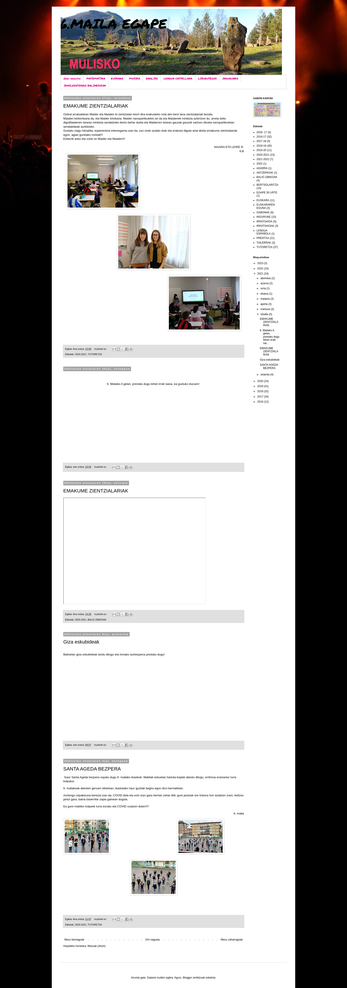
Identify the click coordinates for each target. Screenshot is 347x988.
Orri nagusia (72, 78)
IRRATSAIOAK (265, 225)
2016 (260, 401)
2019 (260, 386)
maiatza (265, 298)
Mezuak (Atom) (96, 946)
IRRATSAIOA (264, 221)
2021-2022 (262, 159)
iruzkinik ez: (100, 349)
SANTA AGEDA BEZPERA (92, 769)
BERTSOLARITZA (267, 184)
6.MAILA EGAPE (114, 23)
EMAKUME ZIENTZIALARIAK (95, 106)
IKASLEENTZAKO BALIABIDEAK (85, 85)
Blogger (187, 977)
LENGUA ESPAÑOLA (263, 232)
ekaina (264, 293)
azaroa (264, 283)
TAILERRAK (263, 242)
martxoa (265, 309)
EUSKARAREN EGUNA (265, 206)
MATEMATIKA (95, 78)
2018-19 (261, 145)
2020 (260, 381)
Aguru (177, 977)
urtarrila (265, 374)
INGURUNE (263, 216)
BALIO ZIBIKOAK (97, 619)
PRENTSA (262, 238)
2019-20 (261, 150)
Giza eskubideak (81, 642)
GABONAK (263, 212)
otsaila (264, 314)
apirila (264, 304)
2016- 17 (261, 132)
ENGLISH (152, 78)
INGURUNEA (230, 78)
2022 (259, 163)
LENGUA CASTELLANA (178, 78)
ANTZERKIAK (264, 172)
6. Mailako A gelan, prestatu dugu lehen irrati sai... (269, 337)
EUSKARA (117, 78)
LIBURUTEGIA (207, 78)
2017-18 (261, 141)
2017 (260, 396)
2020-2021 (80, 354)
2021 (260, 273)
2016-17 (261, 136)
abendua (266, 278)
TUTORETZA (95, 354)
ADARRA (262, 168)
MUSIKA (134, 78)
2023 (260, 263)
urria (263, 288)
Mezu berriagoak (74, 939)
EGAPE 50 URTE (266, 192)
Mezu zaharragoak (232, 939)
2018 (260, 391)
